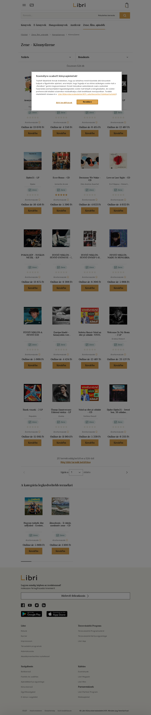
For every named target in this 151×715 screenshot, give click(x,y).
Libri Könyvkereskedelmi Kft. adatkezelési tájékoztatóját (87, 94)
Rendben (87, 102)
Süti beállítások (64, 103)
